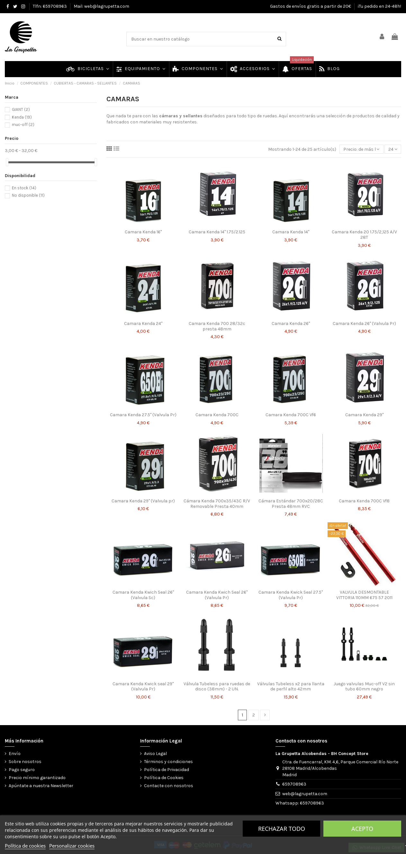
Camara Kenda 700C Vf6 (291, 415)
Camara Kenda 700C (217, 415)
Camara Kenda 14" (290, 232)
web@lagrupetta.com (304, 793)
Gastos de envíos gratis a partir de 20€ (311, 6)
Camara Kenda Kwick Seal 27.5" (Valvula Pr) (290, 594)
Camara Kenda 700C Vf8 (364, 501)
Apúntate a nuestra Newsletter (41, 785)
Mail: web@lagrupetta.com (101, 6)
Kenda (22, 117)
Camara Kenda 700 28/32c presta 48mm (217, 326)
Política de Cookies (164, 777)
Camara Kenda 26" (291, 323)
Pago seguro (22, 769)
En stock (24, 187)
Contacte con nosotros (168, 785)
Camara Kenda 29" (364, 415)
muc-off (23, 124)
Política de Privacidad (166, 769)
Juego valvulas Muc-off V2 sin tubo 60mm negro (364, 686)
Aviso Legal (155, 753)
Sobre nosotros (25, 761)
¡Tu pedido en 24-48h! (379, 6)
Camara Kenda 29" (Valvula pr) (143, 501)
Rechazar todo (281, 828)
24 (392, 149)
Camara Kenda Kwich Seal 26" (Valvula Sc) (143, 594)
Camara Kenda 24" (143, 323)
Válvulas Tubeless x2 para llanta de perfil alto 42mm (290, 686)
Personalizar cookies (72, 845)
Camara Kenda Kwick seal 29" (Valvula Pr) (143, 686)
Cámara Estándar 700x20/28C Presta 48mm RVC (290, 503)
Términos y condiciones (168, 761)
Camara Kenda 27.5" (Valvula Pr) (143, 415)
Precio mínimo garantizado (37, 777)
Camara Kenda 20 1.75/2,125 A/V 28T (364, 234)
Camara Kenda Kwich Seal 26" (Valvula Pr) (217, 594)
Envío (15, 753)
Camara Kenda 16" (143, 232)
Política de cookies (25, 845)
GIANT (21, 109)
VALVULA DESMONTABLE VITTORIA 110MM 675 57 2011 (364, 594)
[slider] (7, 162)
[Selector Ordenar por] (361, 149)
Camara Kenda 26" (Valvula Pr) (364, 323)
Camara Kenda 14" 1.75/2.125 (217, 232)
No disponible (28, 195)
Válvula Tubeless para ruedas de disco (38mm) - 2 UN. (217, 686)
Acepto (362, 828)
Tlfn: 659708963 (50, 6)
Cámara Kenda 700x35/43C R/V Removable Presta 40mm (217, 503)
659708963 (294, 784)
